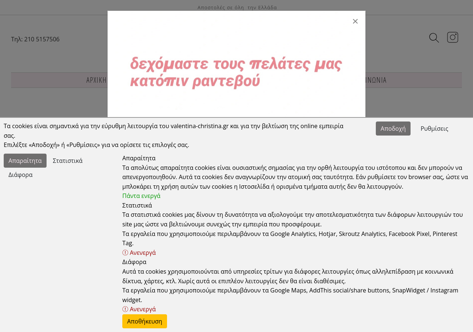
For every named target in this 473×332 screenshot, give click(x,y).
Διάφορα (20, 175)
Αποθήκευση (144, 321)
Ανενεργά (139, 253)
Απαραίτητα (25, 161)
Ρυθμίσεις (434, 128)
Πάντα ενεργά (141, 196)
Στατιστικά (67, 161)
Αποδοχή (393, 128)
